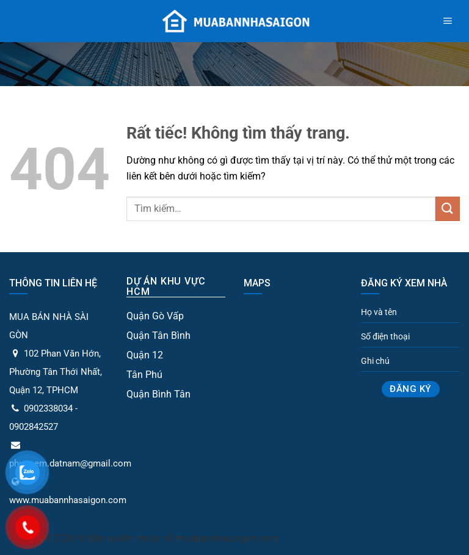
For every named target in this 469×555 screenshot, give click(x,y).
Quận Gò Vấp (155, 316)
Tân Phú (144, 374)
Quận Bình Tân (158, 394)
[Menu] (448, 21)
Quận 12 (144, 355)
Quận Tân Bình (158, 335)
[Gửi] (447, 208)
